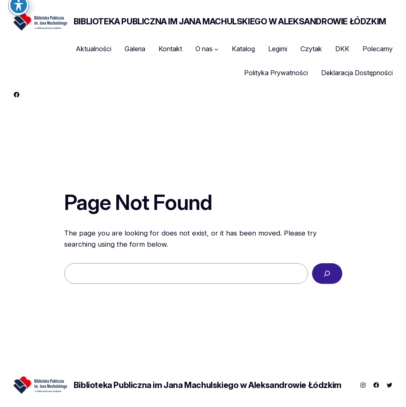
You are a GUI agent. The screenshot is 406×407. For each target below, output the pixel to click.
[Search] (327, 273)
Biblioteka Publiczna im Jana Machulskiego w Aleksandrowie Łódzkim (230, 21)
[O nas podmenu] (216, 49)
